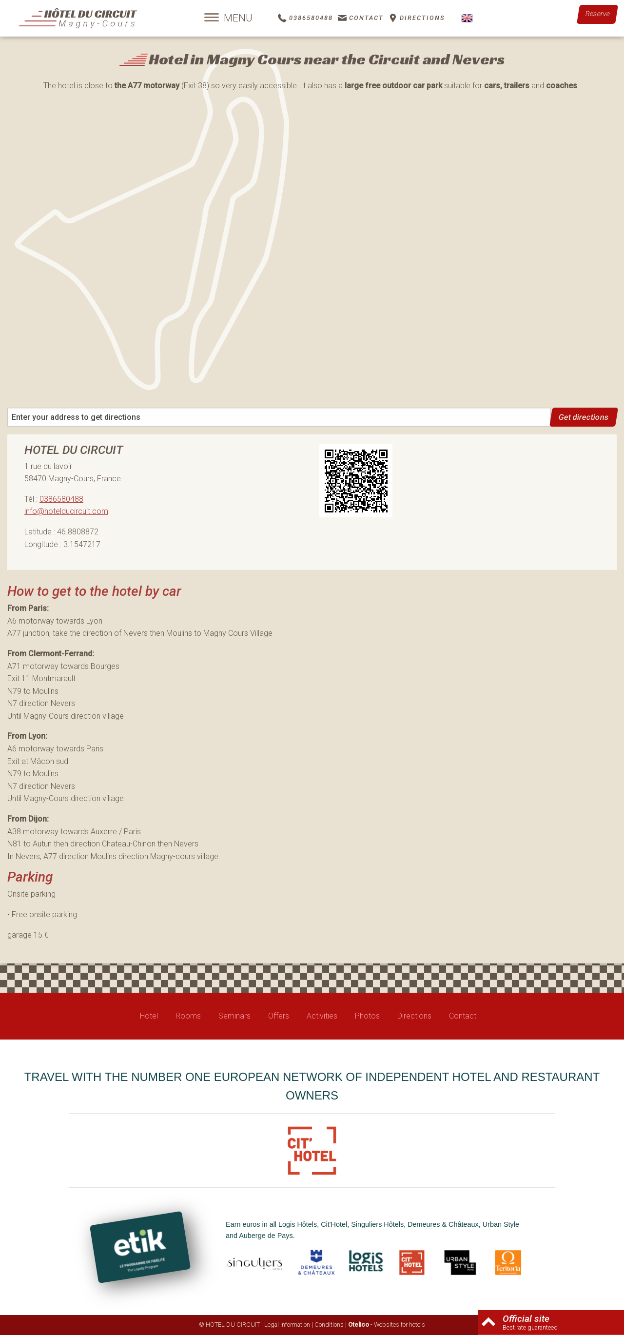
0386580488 (61, 499)
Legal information (287, 1324)
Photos (367, 1016)
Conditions (329, 1324)
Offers (278, 1016)
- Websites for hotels (386, 1324)
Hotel (149, 1016)
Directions (414, 1016)
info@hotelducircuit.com (66, 511)
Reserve (597, 14)
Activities (322, 1016)
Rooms (188, 1016)
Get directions (584, 417)
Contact (462, 1016)
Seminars (234, 1016)
